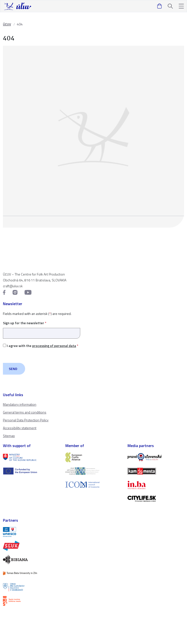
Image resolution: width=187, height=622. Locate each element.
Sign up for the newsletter (41, 328)
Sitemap (9, 435)
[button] (181, 6)
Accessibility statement (19, 427)
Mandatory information (19, 404)
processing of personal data (54, 345)
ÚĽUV (7, 24)
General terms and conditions (24, 412)
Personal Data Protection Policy (26, 420)
